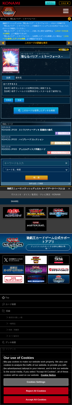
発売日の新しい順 (15, 317)
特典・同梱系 (14, 330)
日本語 (8, 100)
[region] (36, 376)
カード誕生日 (14, 336)
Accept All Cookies (36, 399)
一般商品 (12, 324)
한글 (19, 100)
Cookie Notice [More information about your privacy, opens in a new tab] (48, 375)
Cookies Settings (36, 382)
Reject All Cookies (36, 391)
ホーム (3, 19)
